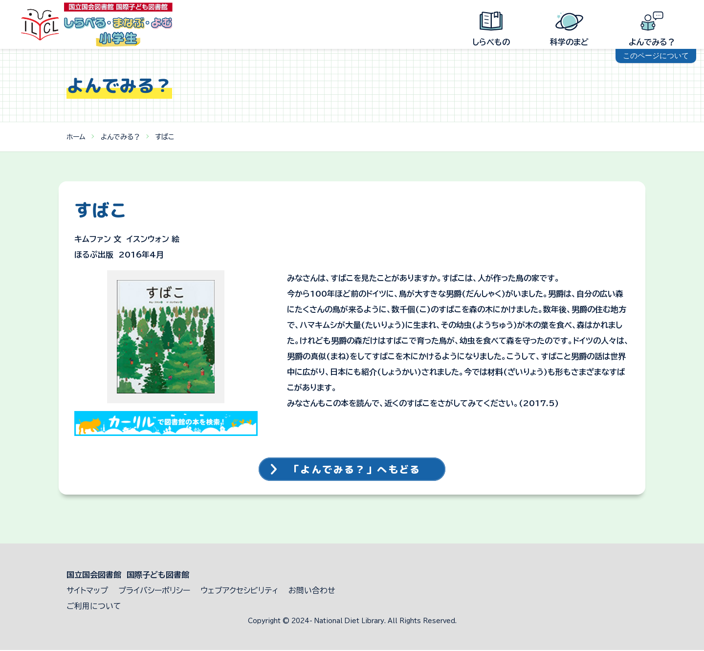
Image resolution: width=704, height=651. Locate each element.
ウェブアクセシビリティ (239, 591)
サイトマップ (87, 591)
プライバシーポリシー (154, 591)
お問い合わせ (311, 591)
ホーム (76, 136)
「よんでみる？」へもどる (356, 469)
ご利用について (93, 607)
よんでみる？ (120, 136)
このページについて (656, 55)
